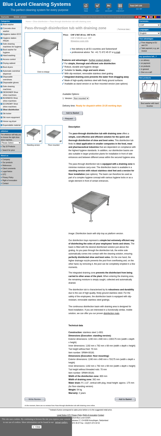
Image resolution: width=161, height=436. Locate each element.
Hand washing (9, 55)
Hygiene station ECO (12, 34)
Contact (5, 183)
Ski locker (7, 113)
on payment (145, 63)
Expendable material (12, 125)
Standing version (33, 145)
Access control (9, 59)
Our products (7, 162)
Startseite (5, 17)
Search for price (8, 150)
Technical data (123, 29)
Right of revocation (9, 180)
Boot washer (8, 24)
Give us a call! (146, 72)
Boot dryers (8, 67)
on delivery (145, 60)
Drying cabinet (9, 63)
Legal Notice (7, 171)
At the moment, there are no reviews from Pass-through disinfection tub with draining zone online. (60, 405)
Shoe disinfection (40, 21)
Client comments (8, 168)
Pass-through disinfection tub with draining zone (70, 21)
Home (28, 21)
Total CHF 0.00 (136, 6)
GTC (4, 174)
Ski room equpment (11, 117)
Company (6, 159)
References (6, 165)
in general (145, 69)
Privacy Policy (7, 177)
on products (145, 66)
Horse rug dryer (9, 121)
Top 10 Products (8, 146)
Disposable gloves (11, 82)
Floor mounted (53, 145)
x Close (36, 427)
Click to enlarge (43, 72)
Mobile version (20, 17)
